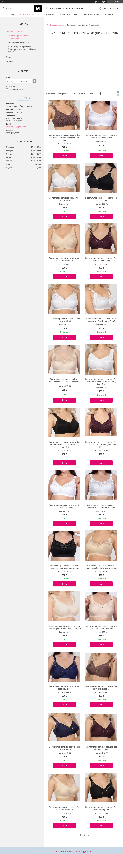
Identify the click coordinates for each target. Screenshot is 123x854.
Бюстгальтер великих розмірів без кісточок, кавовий (101, 687)
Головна (10, 14)
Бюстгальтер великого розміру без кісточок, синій (64, 687)
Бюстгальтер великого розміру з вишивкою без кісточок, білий (101, 506)
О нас (8, 57)
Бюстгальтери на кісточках (18, 42)
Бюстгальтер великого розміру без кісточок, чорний (101, 808)
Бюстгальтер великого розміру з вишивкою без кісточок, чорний (64, 566)
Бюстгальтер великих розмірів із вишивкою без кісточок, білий (101, 320)
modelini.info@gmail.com (16, 127)
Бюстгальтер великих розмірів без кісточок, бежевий (64, 808)
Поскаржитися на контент (64, 852)
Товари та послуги (28, 14)
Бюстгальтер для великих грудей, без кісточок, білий (64, 506)
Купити (64, 156)
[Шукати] (3, 8)
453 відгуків (102, 2)
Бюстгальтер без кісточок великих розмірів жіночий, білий (101, 136)
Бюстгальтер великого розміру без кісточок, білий (64, 199)
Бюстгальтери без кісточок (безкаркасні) (18, 37)
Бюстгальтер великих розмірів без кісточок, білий (64, 320)
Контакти (109, 14)
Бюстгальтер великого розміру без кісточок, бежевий (64, 259)
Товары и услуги (14, 31)
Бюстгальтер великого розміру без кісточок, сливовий (101, 259)
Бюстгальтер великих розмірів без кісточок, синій (64, 748)
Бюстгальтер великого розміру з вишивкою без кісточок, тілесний (101, 566)
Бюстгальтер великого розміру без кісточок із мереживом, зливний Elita (101, 444)
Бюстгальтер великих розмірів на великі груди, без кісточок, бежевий (64, 627)
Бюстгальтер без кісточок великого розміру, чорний (101, 199)
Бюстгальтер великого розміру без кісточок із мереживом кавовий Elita (64, 137)
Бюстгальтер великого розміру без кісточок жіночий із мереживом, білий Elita (101, 381)
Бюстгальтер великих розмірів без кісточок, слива (101, 748)
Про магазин (49, 14)
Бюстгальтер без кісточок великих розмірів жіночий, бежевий (101, 627)
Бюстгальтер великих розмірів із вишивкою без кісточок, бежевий (64, 380)
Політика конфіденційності (83, 852)
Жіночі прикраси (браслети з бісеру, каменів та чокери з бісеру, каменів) (22, 49)
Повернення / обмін (91, 14)
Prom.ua (73, 849)
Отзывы (9, 61)
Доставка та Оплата (68, 14)
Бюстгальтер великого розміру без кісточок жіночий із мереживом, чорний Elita (64, 444)
